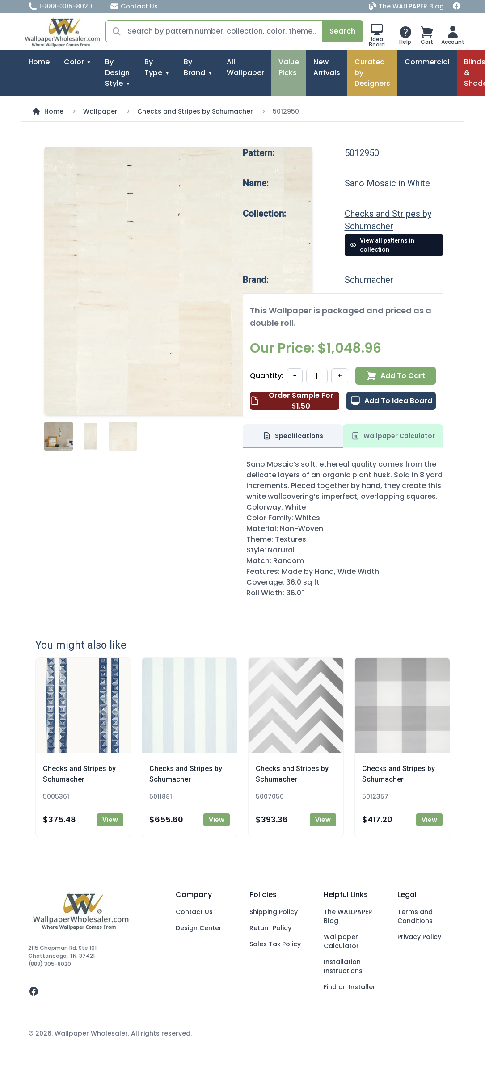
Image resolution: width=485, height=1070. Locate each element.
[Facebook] (456, 6)
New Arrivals (326, 67)
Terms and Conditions (415, 916)
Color (74, 62)
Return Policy (270, 927)
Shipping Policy (273, 911)
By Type (153, 67)
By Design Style (117, 72)
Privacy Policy (419, 936)
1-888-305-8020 (60, 6)
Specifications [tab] (292, 435)
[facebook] (95, 991)
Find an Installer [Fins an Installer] (349, 986)
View (110, 819)
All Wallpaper (245, 67)
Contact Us (134, 6)
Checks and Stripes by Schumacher (195, 111)
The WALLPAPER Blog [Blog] (407, 6)
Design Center (199, 927)
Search (342, 31)
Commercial (427, 62)
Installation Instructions (343, 966)
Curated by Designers (372, 72)
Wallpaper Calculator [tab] (393, 435)
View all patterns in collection (382, 245)
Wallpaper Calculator (341, 941)
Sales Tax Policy (275, 943)
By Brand (194, 67)
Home (39, 62)
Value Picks (288, 67)
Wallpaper (100, 111)
